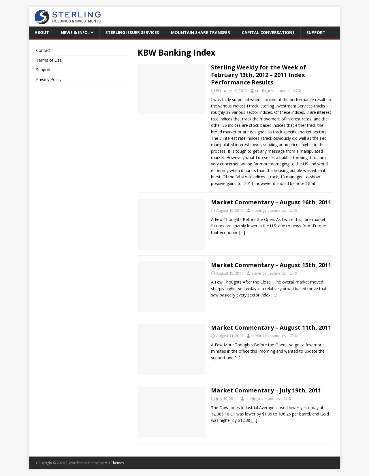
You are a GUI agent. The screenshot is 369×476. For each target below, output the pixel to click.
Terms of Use (49, 60)
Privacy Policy (48, 79)
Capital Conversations (268, 32)
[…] (242, 232)
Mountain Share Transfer (200, 32)
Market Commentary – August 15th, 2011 (271, 265)
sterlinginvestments (272, 90)
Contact (43, 50)
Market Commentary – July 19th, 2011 (266, 390)
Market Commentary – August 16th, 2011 (271, 202)
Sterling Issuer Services (132, 32)
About (42, 32)
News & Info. (75, 32)
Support (315, 32)
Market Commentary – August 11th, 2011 (271, 327)
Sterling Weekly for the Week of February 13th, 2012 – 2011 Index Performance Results (258, 74)
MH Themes (114, 462)
